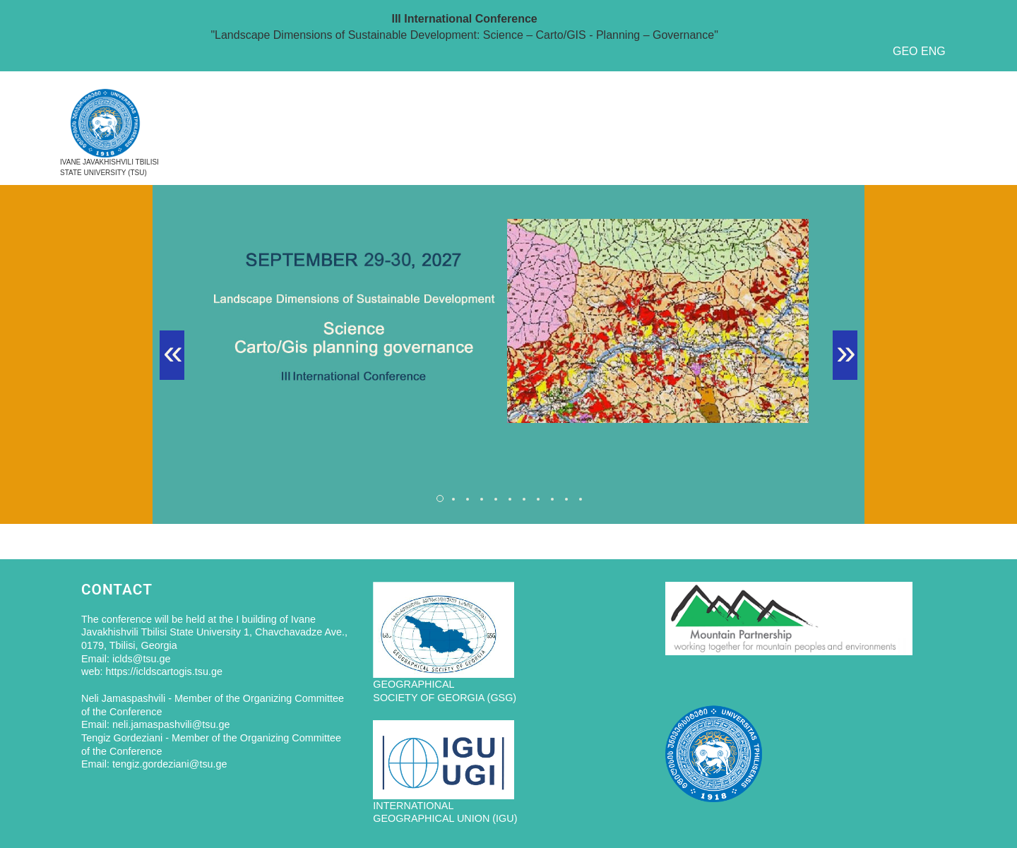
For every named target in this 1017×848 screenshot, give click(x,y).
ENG (933, 51)
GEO (905, 51)
